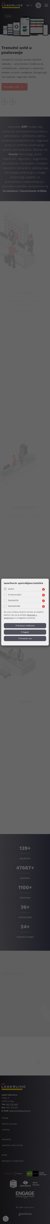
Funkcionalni (14, 594)
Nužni (11, 589)
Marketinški (14, 606)
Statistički (13, 600)
